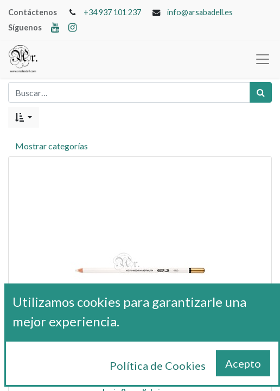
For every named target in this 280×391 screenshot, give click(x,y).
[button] (23, 117)
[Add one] (163, 371)
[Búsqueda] (261, 92)
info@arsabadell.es (200, 12)
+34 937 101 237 (112, 12)
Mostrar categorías (51, 146)
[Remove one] (116, 371)
